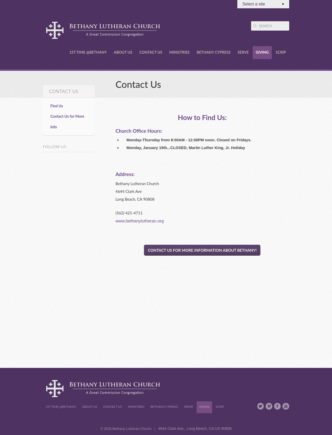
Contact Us (150, 52)
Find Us (56, 106)
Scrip (281, 52)
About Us (123, 52)
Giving (262, 52)
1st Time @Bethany (88, 52)
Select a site (263, 4)
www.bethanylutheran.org (139, 221)
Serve (243, 52)
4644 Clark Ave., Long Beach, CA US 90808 (195, 428)
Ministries (179, 52)
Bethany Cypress (214, 52)
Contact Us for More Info (67, 121)
